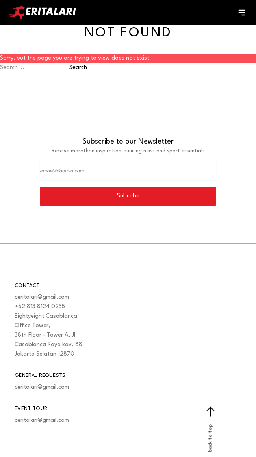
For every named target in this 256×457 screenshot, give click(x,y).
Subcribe (128, 196)
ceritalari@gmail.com (42, 297)
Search (78, 68)
